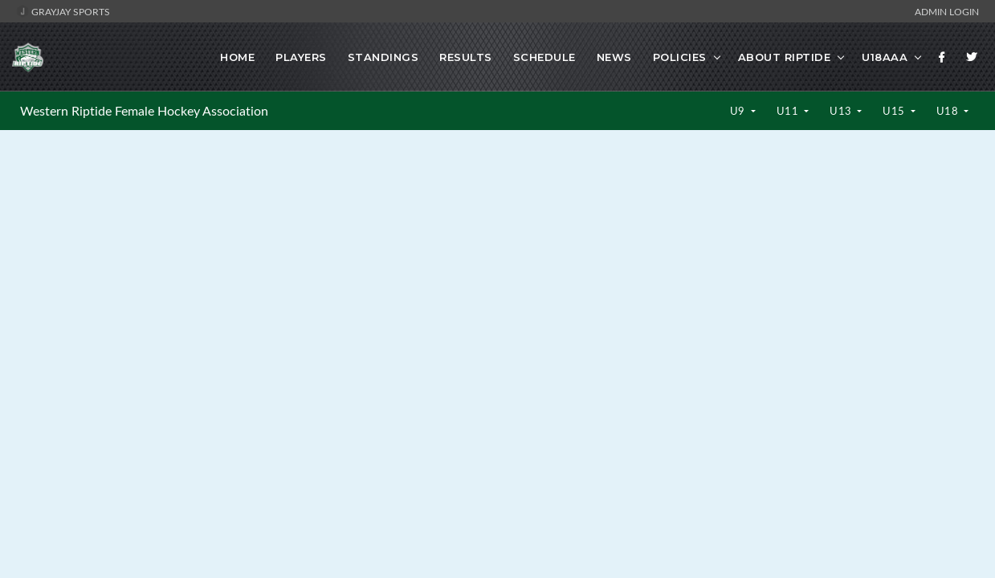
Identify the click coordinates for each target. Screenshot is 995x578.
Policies (680, 57)
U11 (789, 111)
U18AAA (884, 57)
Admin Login (947, 11)
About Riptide (784, 57)
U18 (948, 111)
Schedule (544, 57)
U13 (842, 111)
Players (301, 57)
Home (237, 57)
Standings (383, 57)
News (614, 57)
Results (465, 57)
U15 (895, 111)
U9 (739, 111)
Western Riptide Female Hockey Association (144, 111)
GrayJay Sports (63, 11)
